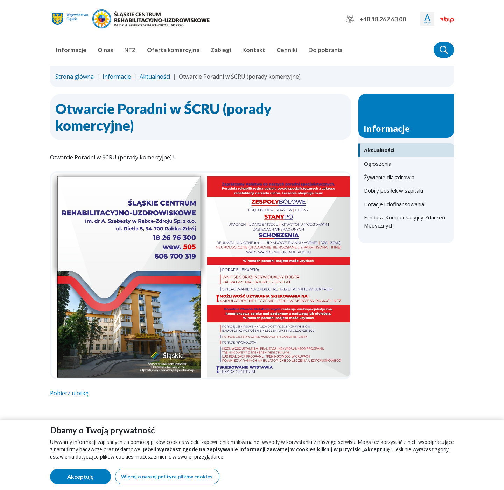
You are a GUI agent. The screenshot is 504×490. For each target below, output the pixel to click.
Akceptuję (89, 478)
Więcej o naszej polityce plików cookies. (167, 477)
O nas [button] (105, 49)
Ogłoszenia (377, 163)
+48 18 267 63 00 (376, 19)
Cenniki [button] (286, 49)
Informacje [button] (71, 49)
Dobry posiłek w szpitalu (393, 190)
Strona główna (74, 76)
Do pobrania (325, 49)
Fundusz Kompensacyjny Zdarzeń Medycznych (404, 221)
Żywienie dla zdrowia (389, 177)
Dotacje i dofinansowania (394, 204)
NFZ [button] (130, 49)
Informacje (117, 76)
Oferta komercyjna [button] (173, 49)
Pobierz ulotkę (69, 393)
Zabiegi (221, 49)
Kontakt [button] (253, 49)
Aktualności (155, 76)
